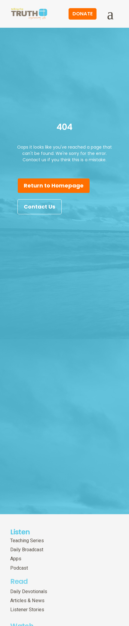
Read (19, 579)
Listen (20, 531)
